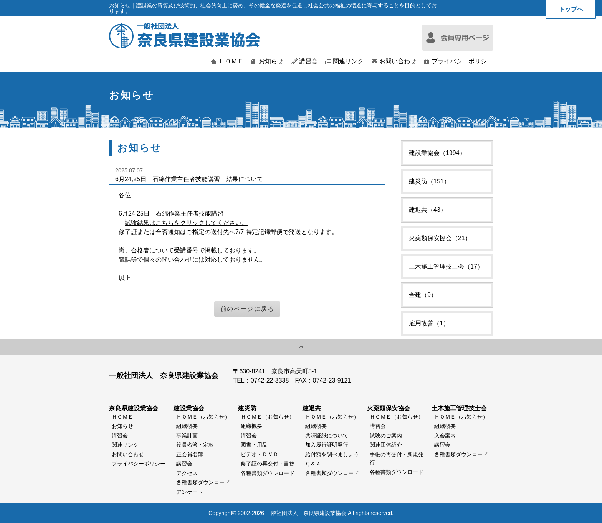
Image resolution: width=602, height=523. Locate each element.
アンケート (189, 492)
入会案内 (445, 435)
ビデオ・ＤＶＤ (259, 454)
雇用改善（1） (429, 323)
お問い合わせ (397, 61)
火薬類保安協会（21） (440, 238)
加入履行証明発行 (326, 445)
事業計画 (187, 435)
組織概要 (187, 426)
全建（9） (423, 295)
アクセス (187, 473)
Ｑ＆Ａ (313, 463)
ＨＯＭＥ (231, 61)
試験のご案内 (386, 435)
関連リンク (348, 61)
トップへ (571, 9)
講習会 (308, 61)
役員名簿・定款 (195, 445)
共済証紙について (326, 435)
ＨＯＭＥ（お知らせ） (203, 417)
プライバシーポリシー (462, 61)
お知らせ (271, 61)
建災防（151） (429, 181)
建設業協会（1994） (437, 153)
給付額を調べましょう (332, 454)
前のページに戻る (247, 308)
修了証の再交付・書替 (267, 463)
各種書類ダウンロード (203, 482)
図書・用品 (254, 445)
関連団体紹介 (386, 445)
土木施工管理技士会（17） (446, 266)
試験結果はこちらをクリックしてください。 (186, 222)
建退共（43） (428, 209)
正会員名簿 (189, 454)
